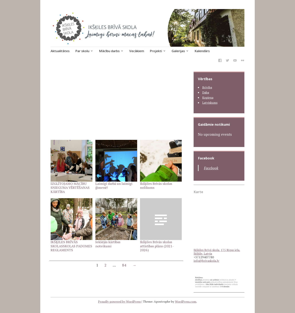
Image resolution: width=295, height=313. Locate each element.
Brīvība (207, 87)
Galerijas (178, 51)
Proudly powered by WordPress (119, 301)
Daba (205, 92)
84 (124, 265)
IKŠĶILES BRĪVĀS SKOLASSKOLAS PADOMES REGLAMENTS (71, 246)
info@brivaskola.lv (206, 261)
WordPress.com (185, 301)
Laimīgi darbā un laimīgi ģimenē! (113, 185)
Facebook (206, 158)
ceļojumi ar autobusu (210, 286)
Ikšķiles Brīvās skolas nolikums (156, 185)
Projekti (156, 51)
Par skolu (82, 51)
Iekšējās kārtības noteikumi (107, 244)
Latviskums (209, 103)
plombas (206, 280)
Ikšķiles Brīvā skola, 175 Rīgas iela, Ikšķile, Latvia (217, 252)
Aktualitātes (60, 51)
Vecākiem (136, 51)
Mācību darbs (109, 51)
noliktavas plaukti (227, 280)
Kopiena (207, 97)
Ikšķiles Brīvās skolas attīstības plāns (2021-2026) (157, 246)
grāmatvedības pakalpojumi (221, 282)
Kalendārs (202, 51)
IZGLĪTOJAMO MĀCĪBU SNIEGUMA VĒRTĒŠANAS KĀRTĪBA (70, 187)
